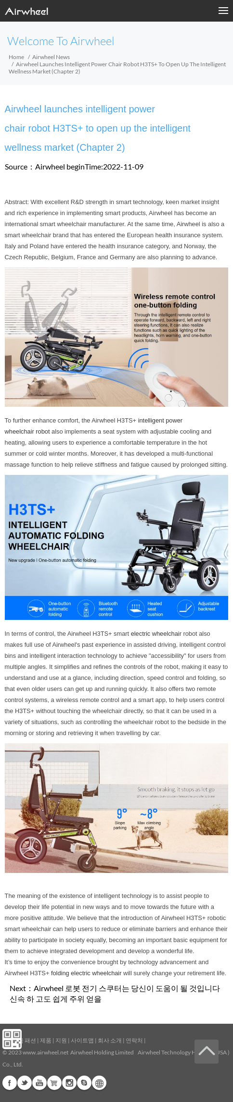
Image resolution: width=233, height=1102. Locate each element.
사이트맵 (82, 1040)
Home (16, 57)
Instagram (69, 1083)
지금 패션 (24, 1040)
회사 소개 (110, 1040)
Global (99, 1083)
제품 (46, 1040)
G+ (54, 1083)
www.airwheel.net (45, 1052)
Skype (84, 1083)
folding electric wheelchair (86, 973)
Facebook (9, 1083)
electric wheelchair (156, 633)
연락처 (134, 1040)
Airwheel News (51, 57)
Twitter (24, 1083)
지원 (61, 1040)
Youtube (39, 1083)
